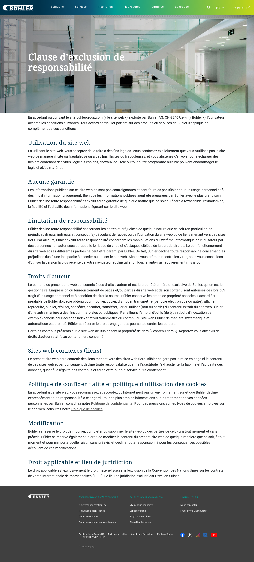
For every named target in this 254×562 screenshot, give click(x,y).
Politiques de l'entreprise (92, 510)
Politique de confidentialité (112, 403)
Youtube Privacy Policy (94, 536)
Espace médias (138, 510)
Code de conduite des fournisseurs (97, 522)
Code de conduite (88, 516)
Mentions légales (165, 534)
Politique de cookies (87, 409)
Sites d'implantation (140, 522)
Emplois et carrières (140, 516)
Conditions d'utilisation (142, 534)
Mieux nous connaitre (141, 505)
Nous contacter (188, 505)
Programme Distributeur (193, 510)
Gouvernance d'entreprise (92, 505)
